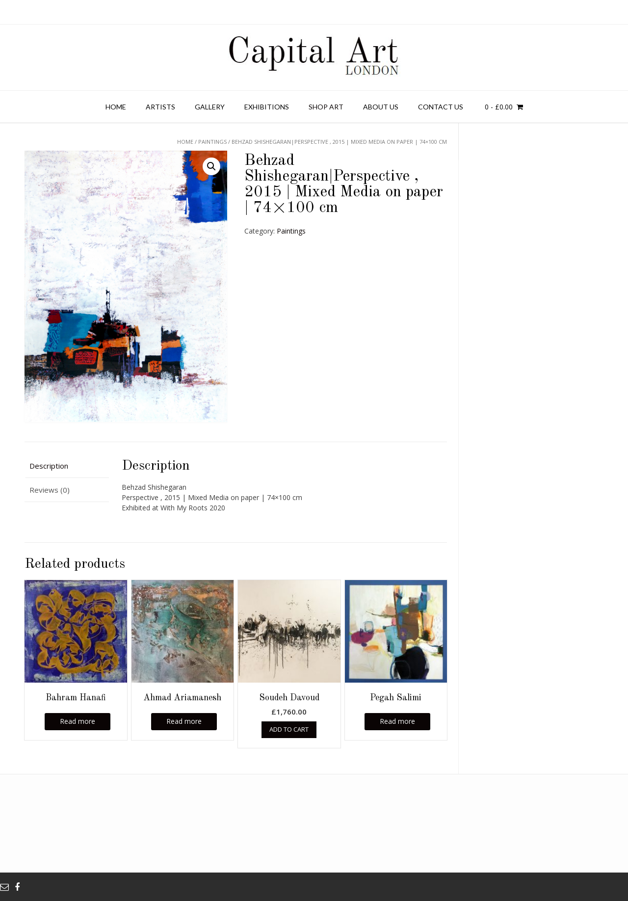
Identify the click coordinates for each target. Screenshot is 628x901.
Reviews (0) (49, 490)
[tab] (67, 466)
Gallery (210, 107)
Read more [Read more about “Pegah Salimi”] (397, 721)
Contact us (440, 107)
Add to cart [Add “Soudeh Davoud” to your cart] (289, 729)
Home (115, 107)
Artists (160, 107)
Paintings (291, 231)
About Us (380, 107)
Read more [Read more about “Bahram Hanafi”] (77, 721)
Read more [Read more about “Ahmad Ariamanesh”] (184, 721)
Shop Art (326, 107)
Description (48, 466)
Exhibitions (266, 107)
